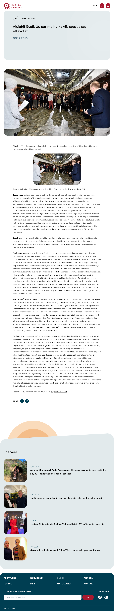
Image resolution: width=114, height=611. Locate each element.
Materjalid (64, 584)
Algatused (10, 578)
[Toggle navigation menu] (108, 5)
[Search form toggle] (102, 5)
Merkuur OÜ (18, 299)
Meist (33, 584)
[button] (95, 5)
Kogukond (36, 578)
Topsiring (49, 189)
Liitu (88, 597)
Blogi (60, 578)
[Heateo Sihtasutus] (12, 5)
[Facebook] (100, 597)
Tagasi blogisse (27, 18)
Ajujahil (16, 146)
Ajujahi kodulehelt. (59, 392)
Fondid (8, 584)
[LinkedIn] (106, 597)
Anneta (88, 578)
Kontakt (89, 584)
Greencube (18, 195)
